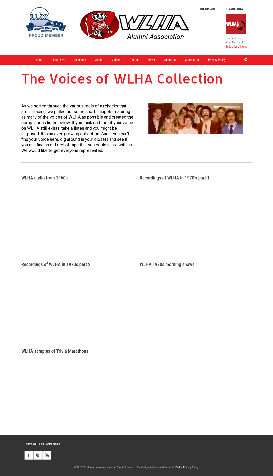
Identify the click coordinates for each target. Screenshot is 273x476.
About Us (170, 60)
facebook (29, 455)
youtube (46, 455)
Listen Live (58, 60)
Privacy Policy (217, 60)
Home (38, 60)
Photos (134, 60)
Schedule (80, 60)
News (151, 60)
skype (37, 455)
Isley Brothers (236, 46)
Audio (98, 60)
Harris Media (174, 467)
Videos (116, 60)
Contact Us (192, 60)
